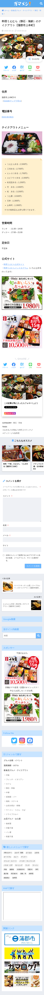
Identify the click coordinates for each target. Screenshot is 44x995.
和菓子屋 (9, 837)
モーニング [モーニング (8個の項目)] (18, 865)
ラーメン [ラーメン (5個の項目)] (35, 865)
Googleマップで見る (12, 101)
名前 (6, 525)
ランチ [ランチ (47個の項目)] (27, 865)
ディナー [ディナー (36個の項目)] (24, 857)
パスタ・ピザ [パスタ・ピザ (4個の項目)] (8, 865)
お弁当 (6, 430)
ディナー (7, 433)
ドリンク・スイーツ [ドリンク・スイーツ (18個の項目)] (10, 861)
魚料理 (16, 433)
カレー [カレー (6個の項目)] (16, 857)
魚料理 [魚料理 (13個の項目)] (14, 878)
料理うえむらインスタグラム (16, 268)
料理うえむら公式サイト (14, 264)
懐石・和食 (17, 423)
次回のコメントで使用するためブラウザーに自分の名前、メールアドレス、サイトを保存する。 (23, 557)
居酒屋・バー (11, 797)
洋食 (8, 775)
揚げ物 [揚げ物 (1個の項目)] (6, 873)
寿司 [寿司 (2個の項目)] (36, 869)
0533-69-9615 (7, 117)
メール (7, 535)
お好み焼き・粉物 (13, 805)
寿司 (21, 430)
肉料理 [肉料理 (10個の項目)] (31, 873)
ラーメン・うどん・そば (15, 810)
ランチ (28, 430)
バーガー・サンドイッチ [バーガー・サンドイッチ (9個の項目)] (27, 861)
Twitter (14, 744)
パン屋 (8, 832)
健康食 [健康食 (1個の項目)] (12, 869)
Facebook (30, 744)
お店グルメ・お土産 (12, 819)
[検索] (38, 635)
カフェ (8, 784)
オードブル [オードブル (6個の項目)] (7, 857)
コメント (8, 496)
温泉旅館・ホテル (11, 765)
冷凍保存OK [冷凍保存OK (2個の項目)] (21, 869)
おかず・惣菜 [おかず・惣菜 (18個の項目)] (19, 853)
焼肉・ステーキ (12, 801)
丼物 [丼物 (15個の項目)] (5, 869)
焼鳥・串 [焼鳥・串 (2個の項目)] (23, 873)
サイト (5, 545)
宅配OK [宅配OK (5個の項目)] (30, 869)
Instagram (22, 744)
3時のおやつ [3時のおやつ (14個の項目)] (8, 853)
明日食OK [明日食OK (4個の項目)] (14, 873)
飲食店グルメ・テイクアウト (16, 770)
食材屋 (8, 824)
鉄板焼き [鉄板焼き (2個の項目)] (7, 878)
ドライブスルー (12, 814)
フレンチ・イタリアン (15, 779)
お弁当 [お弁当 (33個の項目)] (37, 853)
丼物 (14, 430)
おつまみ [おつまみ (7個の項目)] (29, 853)
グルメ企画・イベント (13, 760)
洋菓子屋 (9, 828)
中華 (8, 792)
